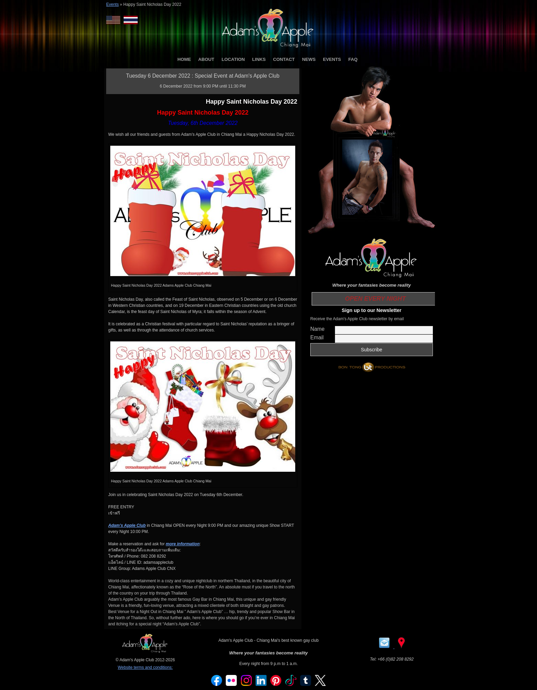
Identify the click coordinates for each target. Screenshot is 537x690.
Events (112, 4)
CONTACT (284, 59)
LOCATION (233, 59)
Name (317, 329)
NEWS (309, 59)
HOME (184, 59)
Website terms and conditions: (145, 667)
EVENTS (332, 59)
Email (317, 337)
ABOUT (206, 59)
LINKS (259, 59)
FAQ (353, 59)
